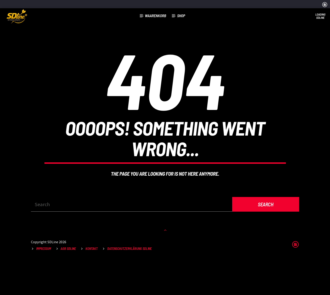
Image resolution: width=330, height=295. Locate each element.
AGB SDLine (68, 283)
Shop (181, 15)
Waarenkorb (155, 15)
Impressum (43, 283)
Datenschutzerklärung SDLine (129, 283)
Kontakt (91, 283)
